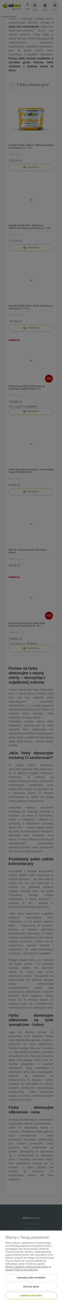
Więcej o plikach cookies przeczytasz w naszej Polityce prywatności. (28, 1268)
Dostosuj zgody (31, 1286)
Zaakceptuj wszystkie (31, 1295)
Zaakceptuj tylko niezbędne (31, 1277)
